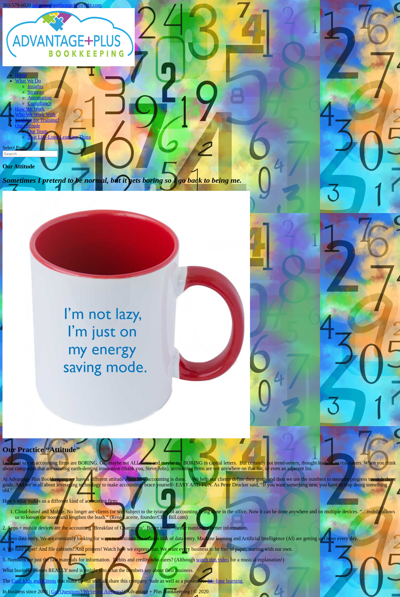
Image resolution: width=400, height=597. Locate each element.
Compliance (40, 103)
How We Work (30, 109)
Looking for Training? (37, 120)
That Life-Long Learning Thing (59, 137)
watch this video (212, 559)
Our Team (38, 131)
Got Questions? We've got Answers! (88, 591)
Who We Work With (35, 114)
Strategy (36, 92)
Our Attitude (27, 125)
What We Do (28, 80)
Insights (35, 86)
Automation (39, 97)
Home (21, 75)
